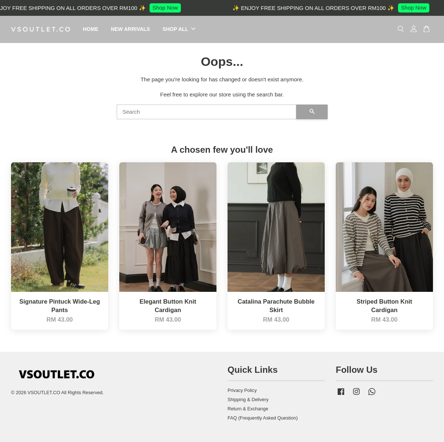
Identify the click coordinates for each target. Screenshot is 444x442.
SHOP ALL (178, 29)
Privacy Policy (242, 390)
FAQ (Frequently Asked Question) (263, 418)
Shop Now (167, 7)
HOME (90, 29)
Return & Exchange (248, 408)
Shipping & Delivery (248, 399)
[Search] (206, 112)
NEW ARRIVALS (130, 29)
